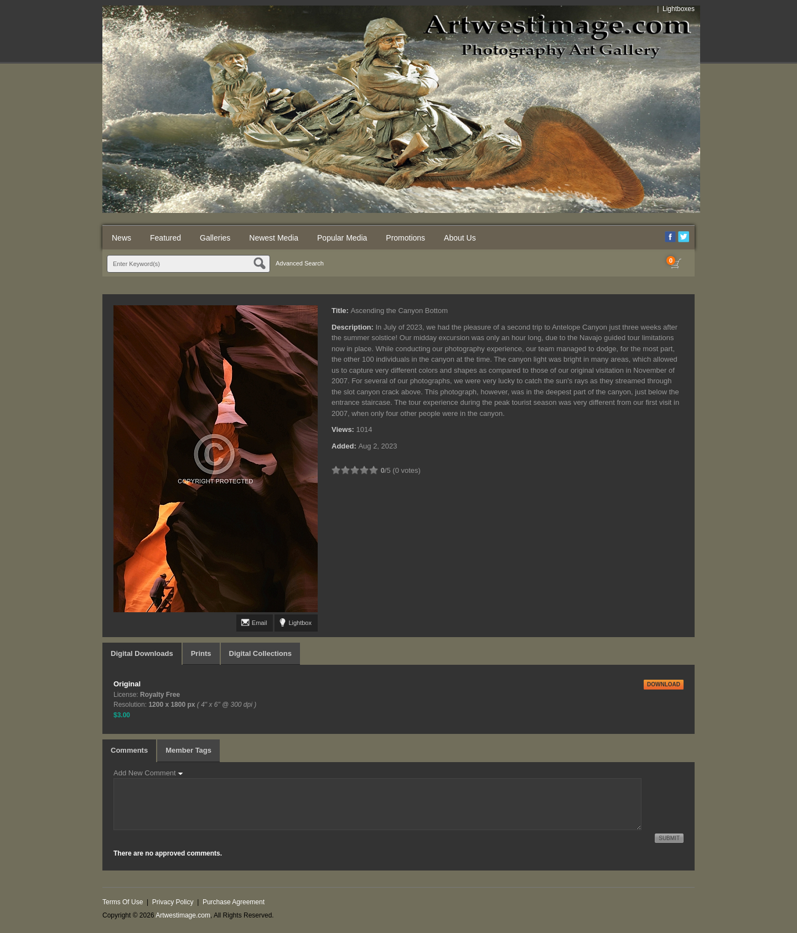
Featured (165, 237)
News (121, 237)
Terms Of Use (122, 902)
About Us (460, 237)
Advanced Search (300, 263)
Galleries (215, 237)
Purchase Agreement (234, 902)
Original (127, 684)
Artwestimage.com (183, 915)
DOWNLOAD (663, 684)
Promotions (405, 237)
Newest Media (273, 237)
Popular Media (342, 237)
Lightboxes (679, 9)
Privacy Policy (173, 902)
